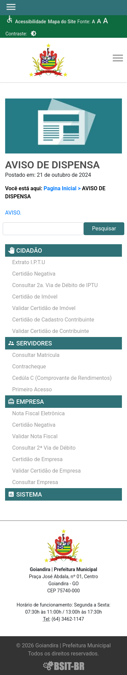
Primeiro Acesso (32, 389)
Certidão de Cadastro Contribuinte (53, 319)
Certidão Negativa (34, 274)
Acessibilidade (30, 21)
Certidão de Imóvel (35, 296)
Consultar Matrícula (36, 355)
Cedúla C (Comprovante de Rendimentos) (62, 378)
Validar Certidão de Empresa (46, 471)
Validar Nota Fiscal (35, 436)
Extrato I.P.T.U (28, 262)
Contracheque (29, 366)
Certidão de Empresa (37, 459)
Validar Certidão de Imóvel (44, 308)
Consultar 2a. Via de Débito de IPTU (55, 285)
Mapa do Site (62, 21)
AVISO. (13, 212)
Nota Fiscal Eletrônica (38, 413)
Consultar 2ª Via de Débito (44, 448)
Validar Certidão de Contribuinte (50, 331)
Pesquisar (104, 228)
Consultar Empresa (35, 482)
